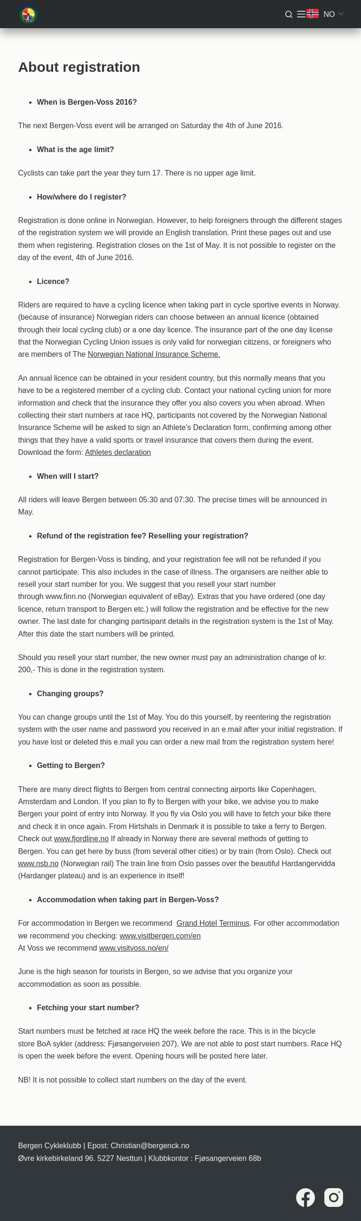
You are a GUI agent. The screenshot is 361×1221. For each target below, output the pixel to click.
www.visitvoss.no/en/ (134, 948)
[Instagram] (333, 1197)
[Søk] (288, 14)
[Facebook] (305, 1197)
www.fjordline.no (81, 839)
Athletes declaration (118, 452)
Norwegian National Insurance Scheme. (154, 354)
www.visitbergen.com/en (160, 936)
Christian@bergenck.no (150, 1146)
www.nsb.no (38, 864)
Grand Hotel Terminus (212, 923)
